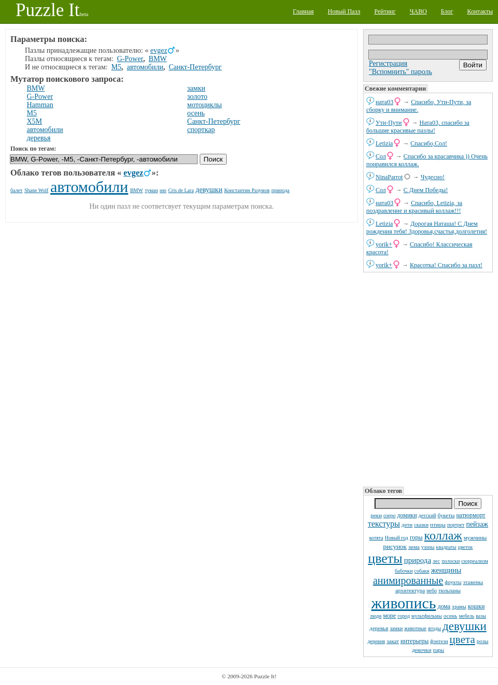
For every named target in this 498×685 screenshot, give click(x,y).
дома (443, 606)
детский (427, 515)
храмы (459, 606)
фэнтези (439, 641)
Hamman (40, 105)
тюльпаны (449, 590)
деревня (376, 641)
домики (407, 515)
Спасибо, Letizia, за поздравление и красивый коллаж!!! (414, 206)
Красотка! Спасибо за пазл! (446, 265)
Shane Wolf (36, 190)
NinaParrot (389, 177)
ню (163, 190)
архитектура (410, 590)
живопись (403, 602)
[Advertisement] (428, 378)
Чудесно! (433, 177)
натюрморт (470, 515)
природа (417, 560)
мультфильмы (426, 616)
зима (414, 547)
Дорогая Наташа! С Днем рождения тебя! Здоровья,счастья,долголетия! (426, 227)
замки (396, 628)
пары (439, 650)
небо (431, 590)
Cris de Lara (180, 190)
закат (392, 641)
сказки (421, 525)
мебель (467, 616)
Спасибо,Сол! (428, 143)
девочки (422, 650)
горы (416, 537)
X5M (35, 121)
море (389, 615)
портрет (456, 525)
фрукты (453, 582)
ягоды (434, 628)
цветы (385, 558)
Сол (381, 156)
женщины (446, 570)
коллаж (443, 535)
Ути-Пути (389, 122)
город (403, 616)
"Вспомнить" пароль (400, 72)
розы (483, 641)
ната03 (384, 102)
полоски (450, 561)
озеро (389, 515)
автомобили (145, 67)
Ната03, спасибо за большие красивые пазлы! (417, 126)
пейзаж (477, 524)
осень (451, 616)
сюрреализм (474, 561)
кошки (476, 606)
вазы (481, 616)
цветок (465, 547)
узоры (428, 547)
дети (407, 524)
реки (376, 515)
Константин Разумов (246, 190)
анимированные (408, 580)
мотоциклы (204, 105)
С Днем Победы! (426, 190)
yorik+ (384, 244)
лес (436, 561)
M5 (116, 67)
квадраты (446, 547)
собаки (422, 571)
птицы (438, 524)
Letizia (384, 143)
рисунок (395, 546)
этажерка (473, 582)
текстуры (384, 523)
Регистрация (388, 63)
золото (197, 96)
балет (16, 190)
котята (376, 538)
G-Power (130, 59)
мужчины (475, 537)
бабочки (404, 571)
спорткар (201, 130)
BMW (158, 59)
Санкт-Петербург (195, 67)
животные (415, 628)
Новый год (396, 538)
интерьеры (414, 641)
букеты (446, 515)
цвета (462, 639)
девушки (464, 626)
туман (151, 190)
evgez (159, 50)
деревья (378, 628)
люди (375, 616)
